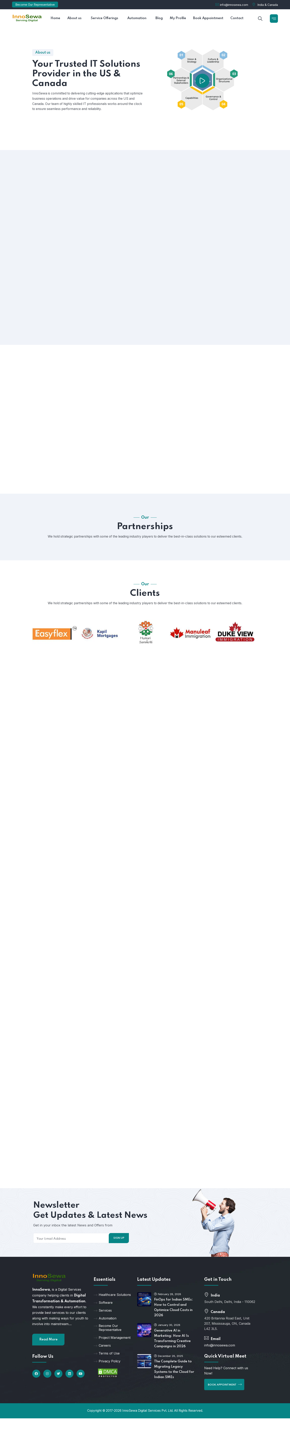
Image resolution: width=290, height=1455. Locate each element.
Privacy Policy (107, 1373)
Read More (48, 1351)
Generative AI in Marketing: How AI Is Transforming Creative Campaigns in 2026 (172, 1350)
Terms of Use (107, 1366)
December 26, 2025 (168, 1368)
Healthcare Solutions (112, 1307)
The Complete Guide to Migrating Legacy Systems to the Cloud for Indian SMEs (174, 1381)
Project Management (112, 1350)
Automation (105, 1331)
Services (103, 1323)
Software (103, 1315)
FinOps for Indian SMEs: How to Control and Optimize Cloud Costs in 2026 (173, 1319)
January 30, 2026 (167, 1337)
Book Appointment (225, 1396)
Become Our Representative (35, 4)
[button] (36, 638)
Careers (102, 1358)
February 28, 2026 (167, 1306)
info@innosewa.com (234, 5)
